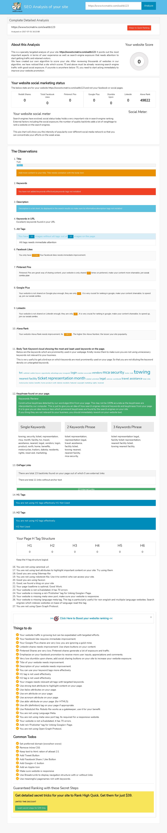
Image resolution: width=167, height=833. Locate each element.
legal (103, 378)
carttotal (26, 373)
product (49, 383)
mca (106, 372)
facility (33, 378)
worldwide (117, 379)
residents (66, 383)
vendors (97, 373)
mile (148, 379)
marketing (88, 383)
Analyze (148, 5)
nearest (23, 378)
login (74, 373)
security (117, 372)
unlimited (95, 379)
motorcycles (23, 383)
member (80, 373)
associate (87, 373)
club (131, 373)
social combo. (35, 296)
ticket (42, 378)
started (88, 379)
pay (60, 373)
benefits (37, 383)
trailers (31, 383)
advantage (55, 373)
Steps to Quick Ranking (139, 28)
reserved (101, 383)
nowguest (66, 373)
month (79, 378)
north (54, 383)
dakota (59, 383)
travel (125, 378)
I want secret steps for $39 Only (31, 808)
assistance (136, 378)
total (145, 379)
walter (32, 373)
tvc (21, 373)
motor (127, 373)
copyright (80, 383)
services (109, 379)
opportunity (45, 373)
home (43, 383)
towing (142, 371)
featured (73, 383)
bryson (38, 373)
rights (95, 383)
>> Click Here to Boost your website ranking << (81, 618)
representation (60, 378)
